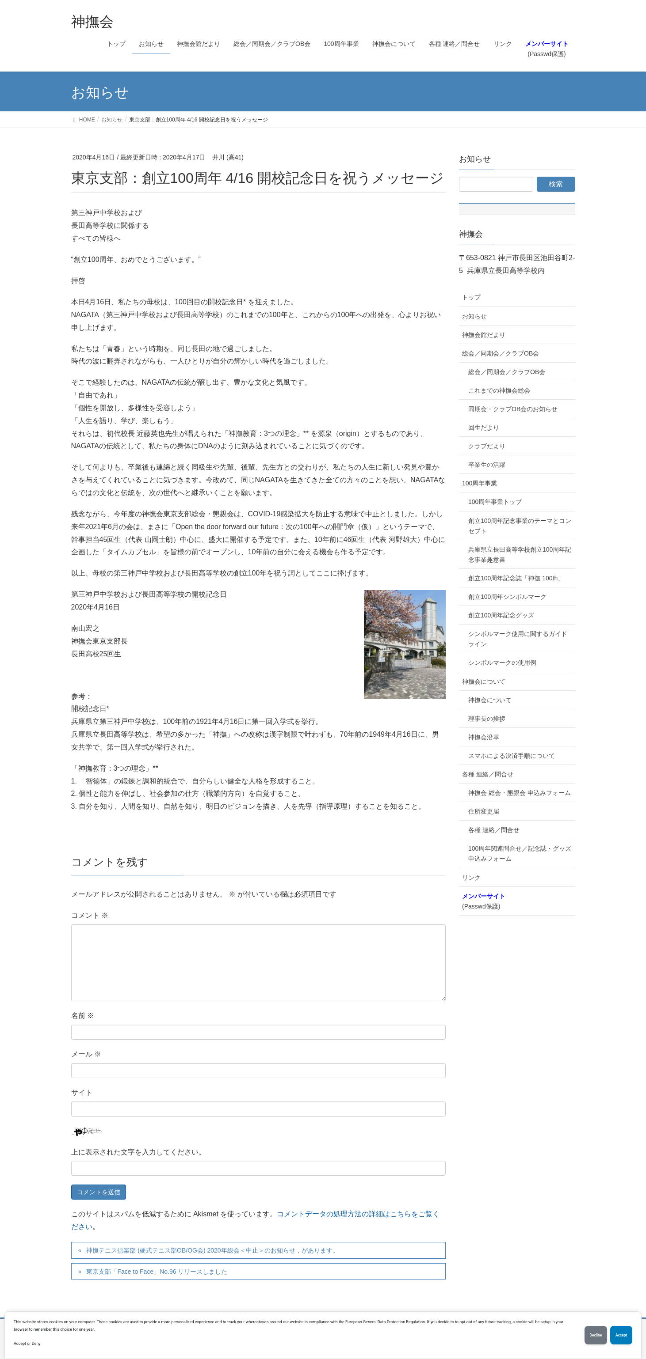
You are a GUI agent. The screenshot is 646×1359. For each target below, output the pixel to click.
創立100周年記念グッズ (501, 615)
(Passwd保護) (483, 901)
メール (86, 1054)
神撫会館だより (483, 334)
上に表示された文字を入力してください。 (138, 1152)
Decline (590, 1335)
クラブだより (486, 446)
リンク (471, 877)
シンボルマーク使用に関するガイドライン (517, 638)
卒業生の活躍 (486, 464)
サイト (81, 1092)
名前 (82, 1015)
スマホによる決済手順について (511, 755)
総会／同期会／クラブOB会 (500, 353)
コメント (89, 915)
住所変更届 (483, 811)
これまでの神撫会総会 (499, 390)
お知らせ (474, 316)
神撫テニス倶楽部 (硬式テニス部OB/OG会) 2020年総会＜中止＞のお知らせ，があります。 (212, 1250)
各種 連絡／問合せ (487, 774)
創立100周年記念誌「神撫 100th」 (516, 578)
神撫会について (483, 681)
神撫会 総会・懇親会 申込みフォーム (519, 792)
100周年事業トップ (495, 501)
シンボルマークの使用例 (502, 662)
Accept (620, 1335)
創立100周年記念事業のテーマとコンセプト (519, 525)
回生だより (483, 427)
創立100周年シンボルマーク (507, 596)
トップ (471, 297)
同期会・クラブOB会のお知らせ (513, 409)
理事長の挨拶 (486, 718)
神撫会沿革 (483, 737)
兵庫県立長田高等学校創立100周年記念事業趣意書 (519, 554)
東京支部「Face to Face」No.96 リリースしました (156, 1271)
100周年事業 (479, 483)
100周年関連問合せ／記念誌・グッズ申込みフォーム (519, 853)
